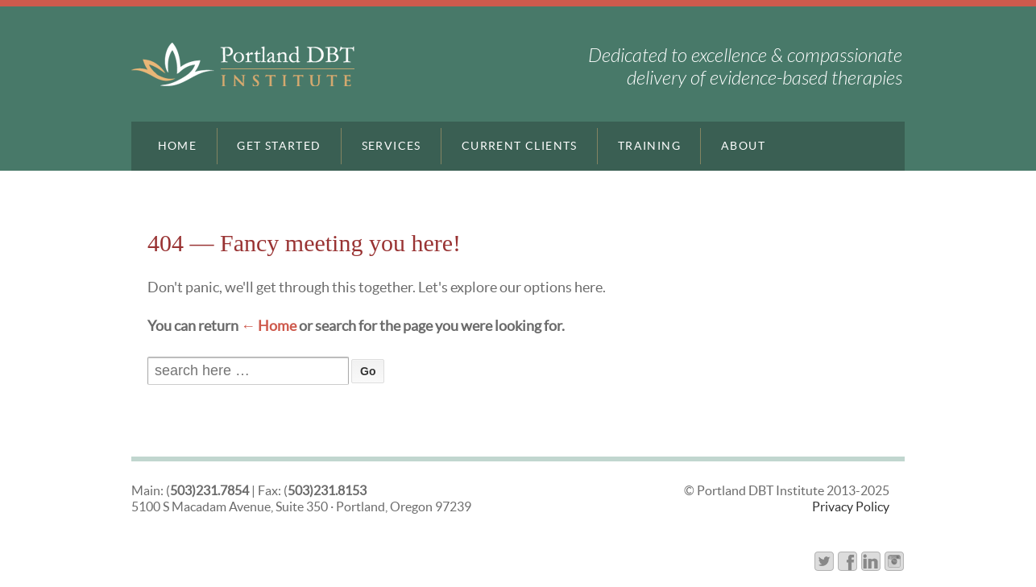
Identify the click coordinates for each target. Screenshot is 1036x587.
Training (649, 145)
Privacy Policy (850, 506)
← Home (268, 325)
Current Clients (520, 145)
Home (177, 145)
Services (391, 145)
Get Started (279, 145)
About (743, 145)
